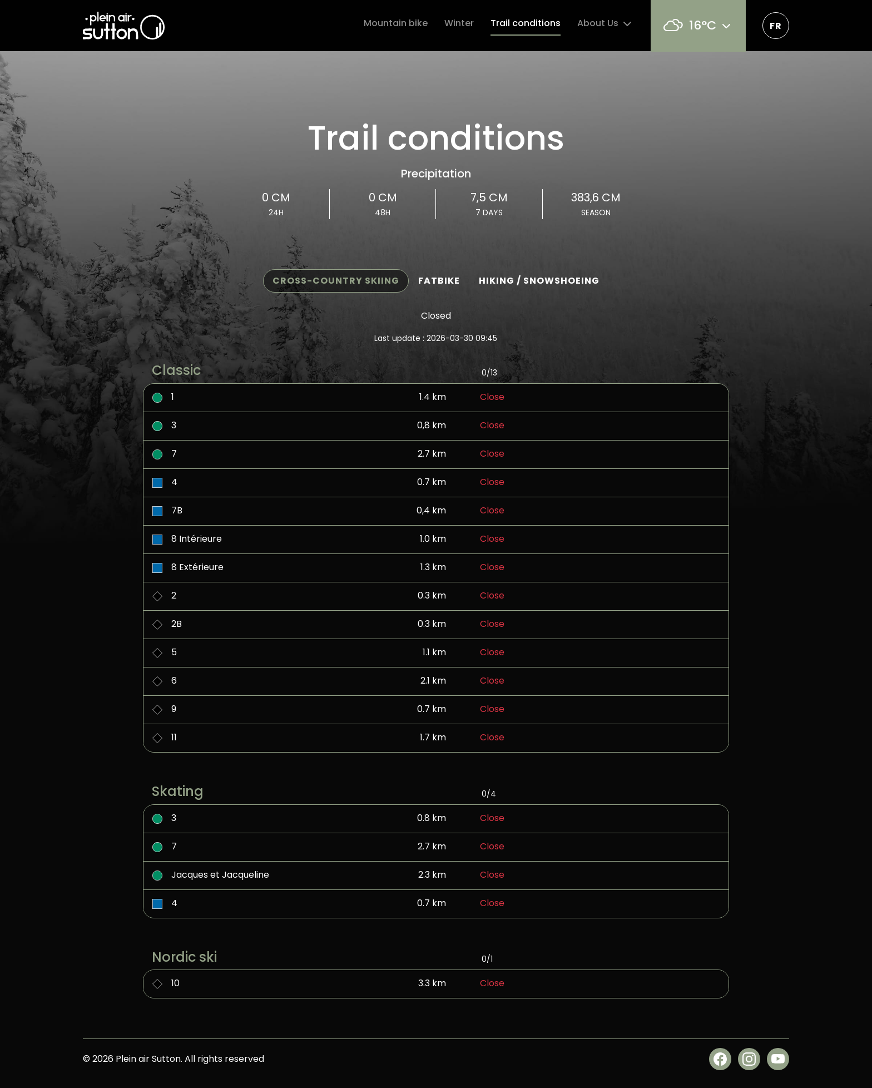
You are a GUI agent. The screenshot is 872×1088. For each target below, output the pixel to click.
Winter (459, 23)
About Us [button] (605, 24)
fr (776, 25)
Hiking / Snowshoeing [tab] (539, 280)
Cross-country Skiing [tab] (335, 280)
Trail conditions (525, 23)
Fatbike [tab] (439, 280)
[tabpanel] (436, 667)
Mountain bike (396, 23)
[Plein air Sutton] (124, 25)
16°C (698, 25)
